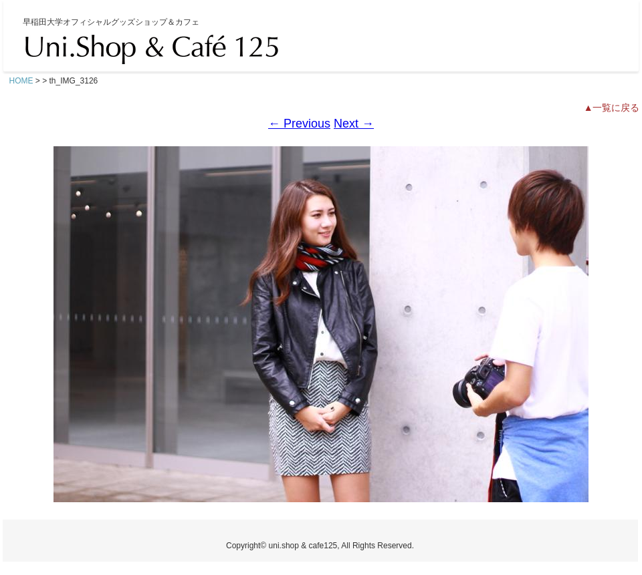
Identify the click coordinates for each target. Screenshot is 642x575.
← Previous (299, 123)
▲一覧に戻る (612, 107)
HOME (21, 80)
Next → (354, 123)
